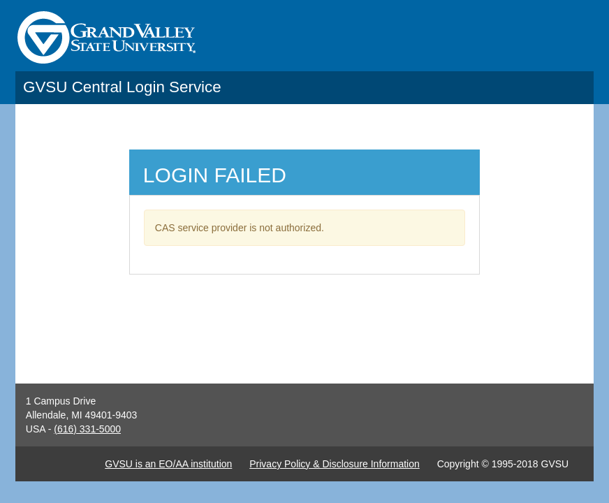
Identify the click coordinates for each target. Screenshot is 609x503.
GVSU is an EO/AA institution (168, 463)
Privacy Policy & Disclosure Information (334, 463)
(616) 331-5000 (87, 429)
